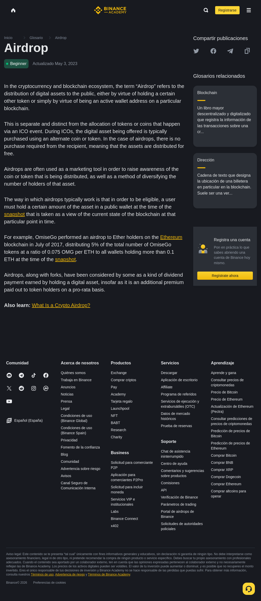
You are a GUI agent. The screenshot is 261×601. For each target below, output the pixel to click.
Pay (114, 387)
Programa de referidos (178, 394)
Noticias (67, 394)
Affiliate (167, 387)
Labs (115, 511)
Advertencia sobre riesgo (80, 469)
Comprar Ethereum (226, 484)
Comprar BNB (222, 463)
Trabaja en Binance (76, 380)
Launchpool (120, 408)
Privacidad (69, 440)
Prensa (66, 401)
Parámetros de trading (178, 504)
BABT (115, 423)
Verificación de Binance (179, 497)
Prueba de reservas (176, 426)
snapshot (14, 214)
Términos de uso (42, 574)
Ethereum (171, 237)
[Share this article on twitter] (196, 51)
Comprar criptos (123, 380)
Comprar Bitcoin (224, 455)
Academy (118, 394)
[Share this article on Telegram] (230, 51)
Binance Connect (124, 519)
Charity (116, 437)
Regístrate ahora (225, 276)
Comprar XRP (222, 470)
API (164, 490)
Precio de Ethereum (227, 399)
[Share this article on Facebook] (213, 51)
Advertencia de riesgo (70, 574)
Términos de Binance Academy (109, 574)
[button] (249, 10)
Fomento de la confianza (80, 447)
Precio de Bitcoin (224, 392)
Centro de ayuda (174, 464)
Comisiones (170, 483)
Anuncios (68, 387)
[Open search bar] (204, 10)
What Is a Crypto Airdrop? (61, 305)
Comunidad (70, 461)
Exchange (119, 373)
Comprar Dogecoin (226, 477)
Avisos (66, 476)
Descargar (169, 373)
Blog (64, 454)
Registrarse (227, 10)
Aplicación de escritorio (179, 380)
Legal (65, 408)
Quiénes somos (73, 373)
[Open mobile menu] (249, 10)
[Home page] (110, 10)
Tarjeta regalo (122, 401)
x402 (115, 526)
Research (118, 430)
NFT (114, 416)
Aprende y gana (223, 373)
